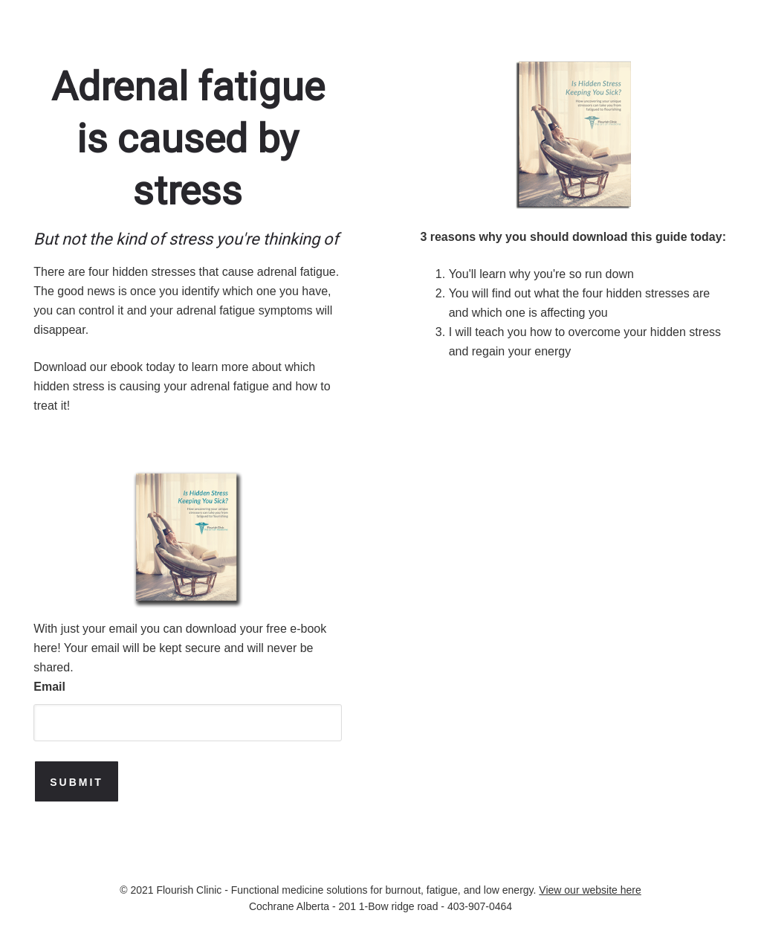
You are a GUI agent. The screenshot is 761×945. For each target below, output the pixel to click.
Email (49, 686)
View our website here (590, 890)
